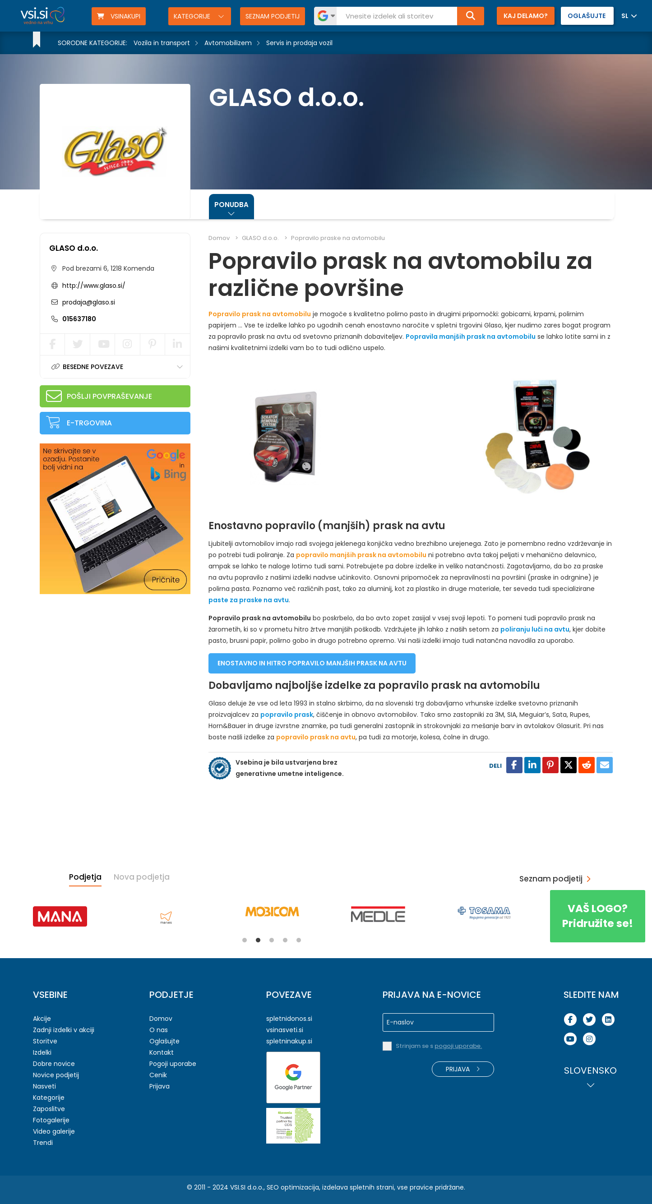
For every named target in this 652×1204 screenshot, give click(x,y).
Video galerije (54, 1131)
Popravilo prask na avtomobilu (259, 313)
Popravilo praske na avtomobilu (338, 238)
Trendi (43, 1142)
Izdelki (42, 1052)
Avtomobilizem (228, 42)
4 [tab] (285, 940)
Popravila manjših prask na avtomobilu (471, 336)
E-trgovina (89, 423)
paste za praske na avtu (248, 599)
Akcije (42, 1018)
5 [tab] (298, 940)
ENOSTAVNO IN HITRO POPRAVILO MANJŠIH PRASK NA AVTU (312, 663)
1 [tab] (244, 940)
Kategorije (193, 16)
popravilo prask (286, 714)
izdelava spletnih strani (358, 1187)
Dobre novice (54, 1063)
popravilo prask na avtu (316, 737)
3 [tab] (271, 940)
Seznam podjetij (272, 16)
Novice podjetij (56, 1074)
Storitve (45, 1041)
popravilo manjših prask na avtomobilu (361, 554)
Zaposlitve (49, 1108)
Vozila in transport (162, 42)
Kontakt (161, 1052)
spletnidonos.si (289, 1018)
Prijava (159, 1086)
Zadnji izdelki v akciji (63, 1029)
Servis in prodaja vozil (299, 42)
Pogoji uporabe (172, 1063)
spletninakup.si (289, 1041)
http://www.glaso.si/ (93, 285)
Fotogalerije (51, 1120)
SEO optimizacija (293, 1187)
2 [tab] (258, 940)
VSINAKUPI (118, 16)
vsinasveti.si (284, 1029)
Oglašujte (164, 1041)
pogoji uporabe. (458, 1046)
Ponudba (231, 204)
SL (625, 15)
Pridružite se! (597, 916)
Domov (219, 238)
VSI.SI (237, 1187)
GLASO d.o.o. (73, 248)
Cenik (158, 1074)
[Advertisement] (107, 659)
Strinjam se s (439, 1046)
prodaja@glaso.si (87, 302)
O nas (158, 1029)
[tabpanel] (60, 916)
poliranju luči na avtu (534, 629)
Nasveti (44, 1086)
